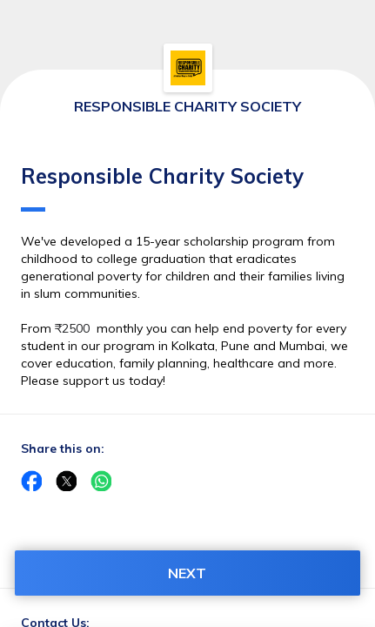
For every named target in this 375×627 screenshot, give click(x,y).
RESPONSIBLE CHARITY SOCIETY (187, 106)
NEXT (187, 573)
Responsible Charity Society (162, 187)
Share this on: (62, 448)
